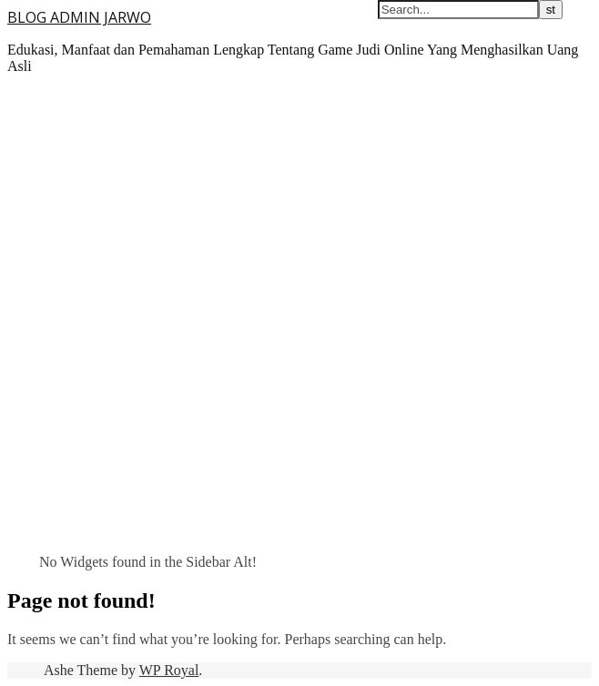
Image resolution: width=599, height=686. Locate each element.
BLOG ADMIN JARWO (79, 17)
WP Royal (169, 670)
